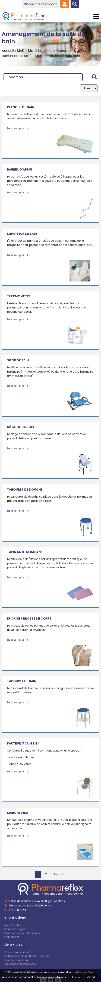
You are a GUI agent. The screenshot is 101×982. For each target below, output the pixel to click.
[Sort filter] (88, 88)
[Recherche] (43, 77)
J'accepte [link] (91, 977)
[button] (96, 16)
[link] (64, 4)
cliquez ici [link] (61, 977)
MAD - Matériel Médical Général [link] (43, 50)
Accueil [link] (8, 50)
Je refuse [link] (76, 977)
